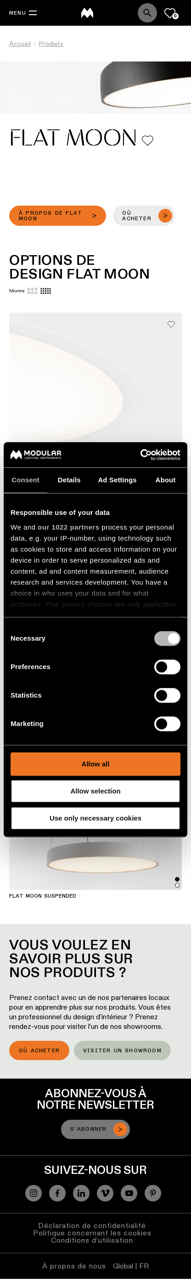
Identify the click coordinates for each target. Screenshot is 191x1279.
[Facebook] (57, 1193)
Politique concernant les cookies (92, 1233)
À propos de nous (74, 1266)
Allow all (96, 764)
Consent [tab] (25, 480)
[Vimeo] (105, 1193)
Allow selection (95, 791)
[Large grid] (32, 291)
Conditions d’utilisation (92, 1240)
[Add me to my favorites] (147, 140)
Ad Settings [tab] (117, 480)
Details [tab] (69, 480)
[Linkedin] (81, 1193)
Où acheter (39, 1051)
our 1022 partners (68, 527)
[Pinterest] (153, 1193)
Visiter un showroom (122, 1051)
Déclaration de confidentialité (92, 1225)
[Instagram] (33, 1193)
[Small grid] (45, 291)
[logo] (87, 13)
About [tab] (165, 480)
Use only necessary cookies (95, 818)
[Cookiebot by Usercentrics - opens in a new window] (140, 455)
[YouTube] (129, 1193)
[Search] (147, 12)
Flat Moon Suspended (42, 896)
